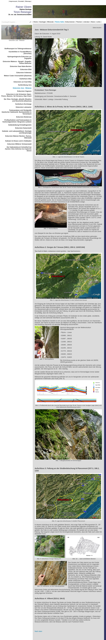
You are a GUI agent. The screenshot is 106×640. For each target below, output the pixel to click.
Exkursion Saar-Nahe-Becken (20, 66)
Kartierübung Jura (24, 85)
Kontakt (21, 1)
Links (98, 22)
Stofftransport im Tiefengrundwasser (17, 49)
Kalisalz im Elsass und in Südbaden (18, 141)
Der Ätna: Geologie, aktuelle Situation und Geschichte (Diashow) (17, 100)
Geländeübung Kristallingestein (19, 125)
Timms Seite (59, 22)
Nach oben (38, 631)
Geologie (42, 22)
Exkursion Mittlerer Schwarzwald (19, 144)
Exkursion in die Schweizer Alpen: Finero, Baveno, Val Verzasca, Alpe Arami (16, 95)
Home (36, 22)
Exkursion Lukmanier (23, 107)
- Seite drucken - (97, 27)
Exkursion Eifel (25, 69)
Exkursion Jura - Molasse (22, 88)
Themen (79, 22)
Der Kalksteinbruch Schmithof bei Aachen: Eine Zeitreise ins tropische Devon (18, 149)
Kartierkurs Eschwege (23, 104)
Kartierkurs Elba (25, 79)
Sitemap (28, 1)
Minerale (50, 22)
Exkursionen (70, 22)
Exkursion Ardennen (23, 73)
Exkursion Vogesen (24, 91)
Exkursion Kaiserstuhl (23, 128)
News (93, 22)
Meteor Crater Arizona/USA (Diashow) (17, 76)
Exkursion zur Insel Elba (22, 82)
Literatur (86, 22)
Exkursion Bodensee (23, 117)
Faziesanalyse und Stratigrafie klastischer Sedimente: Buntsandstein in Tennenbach (16, 112)
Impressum (13, 1)
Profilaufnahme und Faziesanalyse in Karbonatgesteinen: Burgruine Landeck (17, 121)
